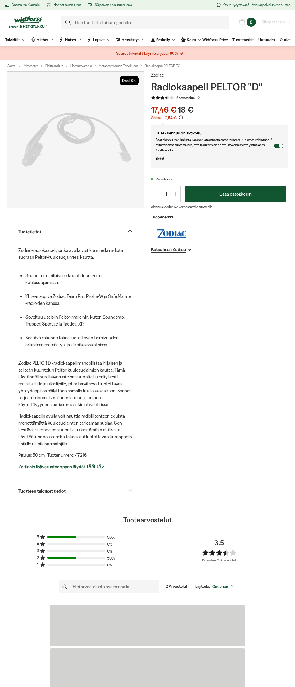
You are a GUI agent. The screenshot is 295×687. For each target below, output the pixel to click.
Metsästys (31, 66)
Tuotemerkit (243, 39)
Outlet (285, 39)
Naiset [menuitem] (70, 39)
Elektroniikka (54, 66)
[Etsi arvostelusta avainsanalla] (109, 586)
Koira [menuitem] (191, 39)
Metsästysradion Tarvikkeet (118, 66)
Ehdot (215, 158)
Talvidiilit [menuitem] (15, 39)
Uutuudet (267, 39)
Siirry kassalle (274, 21)
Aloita (15, 65)
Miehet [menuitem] (42, 39)
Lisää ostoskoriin (235, 194)
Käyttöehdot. (165, 150)
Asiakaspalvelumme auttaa (271, 5)
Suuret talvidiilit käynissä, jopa (147, 53)
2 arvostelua (185, 98)
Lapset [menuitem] (99, 39)
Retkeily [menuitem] (163, 39)
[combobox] (224, 586)
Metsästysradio (81, 66)
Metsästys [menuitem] (130, 39)
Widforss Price (215, 39)
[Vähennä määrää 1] (155, 194)
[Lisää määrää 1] (175, 194)
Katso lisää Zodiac (168, 249)
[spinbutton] (165, 194)
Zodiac (157, 75)
